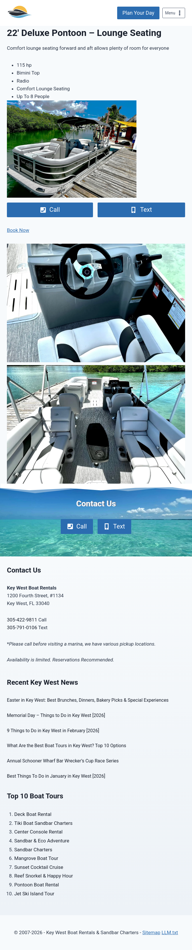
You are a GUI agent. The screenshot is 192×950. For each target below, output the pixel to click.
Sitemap (151, 932)
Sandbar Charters (33, 849)
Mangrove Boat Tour (36, 858)
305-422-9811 (22, 620)
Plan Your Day (138, 13)
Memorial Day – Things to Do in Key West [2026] (56, 715)
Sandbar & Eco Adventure (41, 841)
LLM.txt (169, 932)
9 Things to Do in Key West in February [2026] (53, 730)
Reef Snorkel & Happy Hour (43, 876)
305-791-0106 (22, 627)
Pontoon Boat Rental (36, 885)
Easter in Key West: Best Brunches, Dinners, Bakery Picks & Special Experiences (88, 700)
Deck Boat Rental (33, 814)
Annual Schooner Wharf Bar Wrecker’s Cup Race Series (63, 761)
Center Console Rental (38, 832)
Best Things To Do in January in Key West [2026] (56, 776)
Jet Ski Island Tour (34, 893)
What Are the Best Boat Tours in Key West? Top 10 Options (66, 745)
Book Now (18, 230)
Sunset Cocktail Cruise (38, 867)
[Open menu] (173, 13)
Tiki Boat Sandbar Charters (43, 823)
